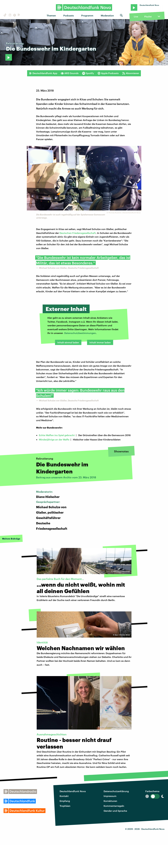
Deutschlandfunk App (43, 73)
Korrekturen (110, 800)
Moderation (107, 15)
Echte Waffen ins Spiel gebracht (57, 435)
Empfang (65, 800)
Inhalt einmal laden (68, 342)
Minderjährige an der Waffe (54, 439)
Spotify (88, 73)
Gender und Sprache (115, 810)
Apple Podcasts (108, 73)
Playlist (148, 16)
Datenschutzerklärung (116, 791)
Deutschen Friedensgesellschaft (77, 232)
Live (136, 16)
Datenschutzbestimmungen (80, 333)
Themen (51, 15)
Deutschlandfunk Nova (73, 791)
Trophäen (65, 805)
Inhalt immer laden (100, 342)
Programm (87, 15)
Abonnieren (130, 73)
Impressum (110, 796)
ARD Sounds (70, 73)
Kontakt (64, 796)
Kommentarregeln (114, 805)
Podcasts (68, 15)
